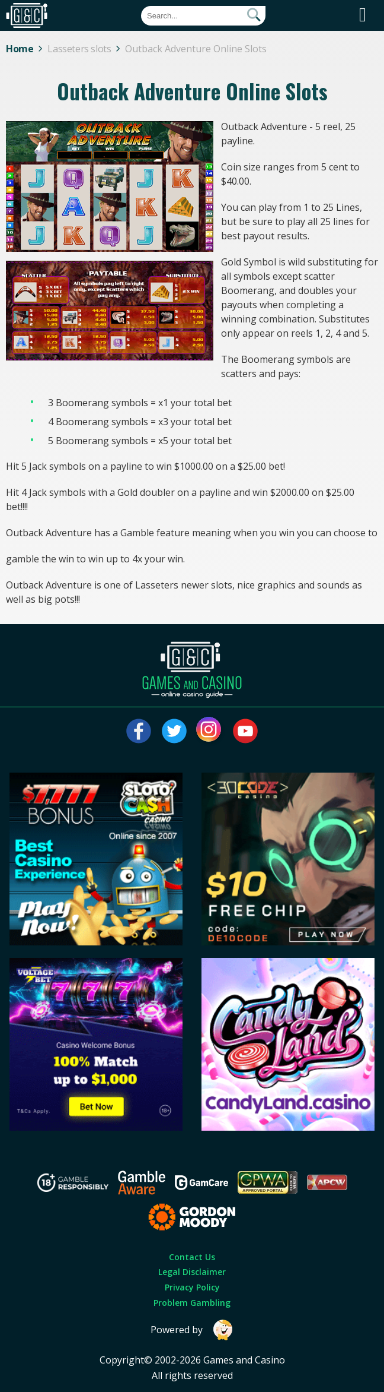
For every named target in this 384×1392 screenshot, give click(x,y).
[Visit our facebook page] (138, 731)
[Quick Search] (203, 16)
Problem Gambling (192, 1302)
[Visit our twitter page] (174, 731)
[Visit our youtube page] (245, 731)
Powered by (192, 1330)
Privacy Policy (192, 1287)
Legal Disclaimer (192, 1271)
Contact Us (192, 1257)
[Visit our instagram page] (210, 731)
